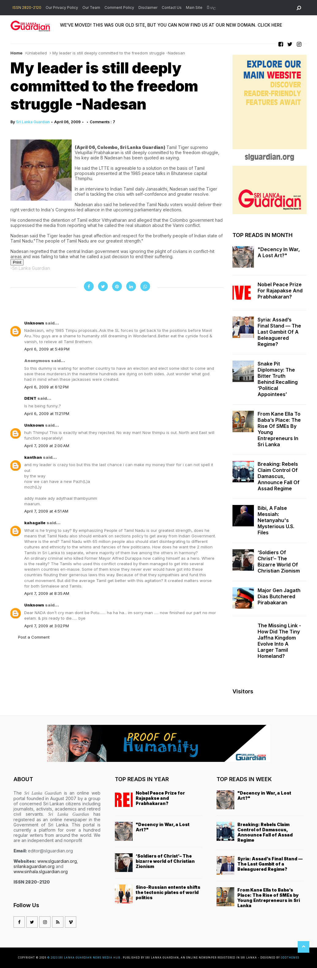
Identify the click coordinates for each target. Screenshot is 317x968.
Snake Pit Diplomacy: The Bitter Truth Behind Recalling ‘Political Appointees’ (278, 379)
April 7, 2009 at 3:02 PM (46, 625)
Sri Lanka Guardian (33, 122)
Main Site (194, 7)
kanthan (33, 457)
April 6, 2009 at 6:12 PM (46, 386)
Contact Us (172, 7)
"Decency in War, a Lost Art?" (279, 252)
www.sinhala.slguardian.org (40, 871)
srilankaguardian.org (34, 866)
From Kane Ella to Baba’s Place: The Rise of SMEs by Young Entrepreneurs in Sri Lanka (279, 429)
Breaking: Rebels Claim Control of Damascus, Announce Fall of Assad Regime (279, 476)
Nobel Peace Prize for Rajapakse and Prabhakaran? (280, 290)
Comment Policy (119, 7)
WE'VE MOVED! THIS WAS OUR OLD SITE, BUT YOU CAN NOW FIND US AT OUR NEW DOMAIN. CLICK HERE (171, 25)
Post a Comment (34, 637)
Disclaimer (147, 7)
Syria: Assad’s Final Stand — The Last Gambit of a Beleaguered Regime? (279, 332)
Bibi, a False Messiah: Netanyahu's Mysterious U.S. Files (276, 520)
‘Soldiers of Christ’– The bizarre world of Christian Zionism (279, 561)
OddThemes (290, 957)
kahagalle (35, 522)
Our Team (91, 7)
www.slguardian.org (57, 861)
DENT (30, 398)
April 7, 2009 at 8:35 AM (46, 593)
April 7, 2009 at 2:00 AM (46, 445)
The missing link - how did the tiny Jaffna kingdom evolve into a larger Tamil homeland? (279, 640)
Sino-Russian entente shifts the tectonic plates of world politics (168, 892)
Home (16, 52)
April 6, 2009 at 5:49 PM (47, 349)
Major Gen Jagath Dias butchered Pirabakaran (279, 596)
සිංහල (211, 7)
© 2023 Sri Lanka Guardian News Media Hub (84, 957)
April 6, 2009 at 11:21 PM (46, 413)
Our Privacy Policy (62, 7)
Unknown (34, 323)
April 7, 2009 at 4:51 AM (46, 511)
